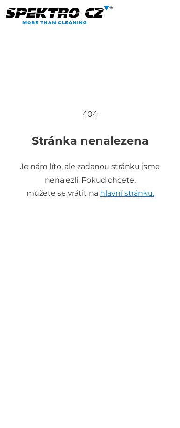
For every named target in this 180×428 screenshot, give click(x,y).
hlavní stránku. (127, 193)
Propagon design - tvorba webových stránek (90, 415)
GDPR (150, 404)
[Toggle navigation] (19, 36)
